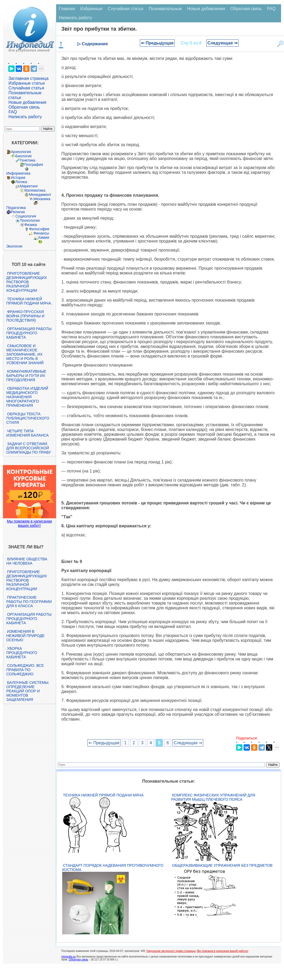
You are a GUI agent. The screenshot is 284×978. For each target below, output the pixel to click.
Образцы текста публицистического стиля (27, 418)
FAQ (13, 112)
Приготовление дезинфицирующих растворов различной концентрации (26, 282)
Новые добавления (28, 102)
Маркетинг (29, 186)
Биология (23, 156)
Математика (34, 190)
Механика (42, 199)
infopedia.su (68, 956)
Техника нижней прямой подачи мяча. (29, 301)
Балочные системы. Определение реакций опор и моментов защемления (27, 691)
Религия (18, 212)
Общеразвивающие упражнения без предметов (222, 865)
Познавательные (165, 8)
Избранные (91, 8)
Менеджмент (40, 194)
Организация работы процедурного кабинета (29, 333)
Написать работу (25, 116)
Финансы (41, 233)
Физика (30, 225)
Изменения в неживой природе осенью (25, 635)
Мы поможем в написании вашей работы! (222, 951)
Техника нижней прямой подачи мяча (103, 795)
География (33, 164)
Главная (67, 8)
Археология (21, 152)
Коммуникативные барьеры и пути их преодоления (26, 375)
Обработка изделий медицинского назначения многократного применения (27, 397)
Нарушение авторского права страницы (171, 951)
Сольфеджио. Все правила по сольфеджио (25, 669)
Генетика (27, 160)
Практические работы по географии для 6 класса (29, 601)
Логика (21, 182)
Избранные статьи (27, 83)
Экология (14, 246)
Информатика (18, 173)
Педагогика (16, 208)
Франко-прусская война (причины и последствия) (25, 316)
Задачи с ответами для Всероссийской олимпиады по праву (28, 448)
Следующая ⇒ (222, 43)
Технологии (30, 220)
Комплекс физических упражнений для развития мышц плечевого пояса (213, 797)
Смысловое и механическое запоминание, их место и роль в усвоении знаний (25, 354)
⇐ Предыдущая (157, 43)
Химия (43, 237)
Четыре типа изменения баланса (27, 433)
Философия (39, 229)
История (18, 177)
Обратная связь (24, 107)
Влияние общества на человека (26, 561)
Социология (25, 216)
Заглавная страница (29, 78)
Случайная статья (26, 88)
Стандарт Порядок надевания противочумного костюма (112, 867)
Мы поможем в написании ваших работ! (29, 523)
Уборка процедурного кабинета (21, 652)
